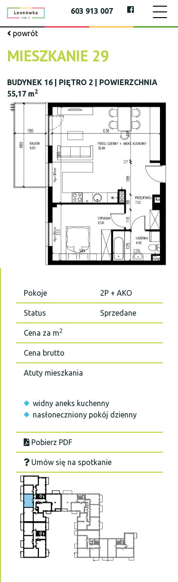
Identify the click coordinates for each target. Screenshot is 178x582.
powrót (22, 33)
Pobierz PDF (48, 442)
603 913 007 (92, 11)
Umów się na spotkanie (68, 462)
